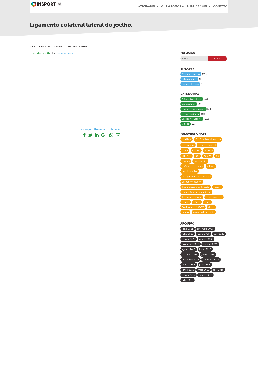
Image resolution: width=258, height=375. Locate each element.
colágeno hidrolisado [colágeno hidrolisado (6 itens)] (203, 212)
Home (32, 46)
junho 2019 (205, 249)
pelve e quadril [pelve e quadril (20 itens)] (207, 145)
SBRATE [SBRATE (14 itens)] (186, 155)
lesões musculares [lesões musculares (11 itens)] (192, 166)
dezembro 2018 (190, 259)
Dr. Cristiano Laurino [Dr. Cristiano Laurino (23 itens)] (208, 139)
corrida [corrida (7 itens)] (185, 202)
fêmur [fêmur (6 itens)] (211, 207)
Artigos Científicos (191, 99)
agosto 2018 (188, 264)
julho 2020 (187, 234)
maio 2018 (203, 269)
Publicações (198, 6)
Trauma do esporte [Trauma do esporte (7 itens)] (192, 197)
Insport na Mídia (190, 114)
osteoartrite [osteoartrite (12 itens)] (200, 161)
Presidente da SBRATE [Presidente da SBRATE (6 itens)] (193, 207)
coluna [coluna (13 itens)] (207, 155)
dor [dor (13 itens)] (197, 155)
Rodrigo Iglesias (190, 84)
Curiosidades (188, 104)
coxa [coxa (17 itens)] (185, 150)
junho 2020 (203, 234)
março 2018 (188, 275)
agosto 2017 (205, 275)
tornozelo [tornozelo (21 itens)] (188, 145)
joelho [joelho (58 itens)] (186, 139)
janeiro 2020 (206, 239)
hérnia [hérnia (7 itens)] (197, 202)
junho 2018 (188, 269)
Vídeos (185, 123)
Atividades (148, 6)
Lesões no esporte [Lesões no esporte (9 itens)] (192, 181)
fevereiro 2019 (189, 254)
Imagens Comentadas (193, 109)
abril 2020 (219, 234)
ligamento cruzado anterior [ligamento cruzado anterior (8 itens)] (196, 192)
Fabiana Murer (189, 79)
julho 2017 (187, 280)
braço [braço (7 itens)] (207, 202)
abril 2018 (218, 269)
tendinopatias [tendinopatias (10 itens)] (189, 171)
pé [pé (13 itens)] (217, 155)
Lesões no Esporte (192, 118)
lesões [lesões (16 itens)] (196, 150)
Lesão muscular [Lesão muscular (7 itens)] (214, 197)
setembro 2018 (211, 259)
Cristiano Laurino (65, 53)
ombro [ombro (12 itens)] (186, 161)
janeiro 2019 (207, 254)
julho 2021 (187, 228)
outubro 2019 (210, 244)
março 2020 (188, 239)
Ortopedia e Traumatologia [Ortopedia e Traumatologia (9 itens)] (196, 176)
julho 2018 (204, 264)
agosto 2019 (188, 249)
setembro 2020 (205, 228)
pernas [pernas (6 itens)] (185, 212)
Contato (220, 6)
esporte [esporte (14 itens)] (208, 150)
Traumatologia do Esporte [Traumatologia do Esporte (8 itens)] (195, 187)
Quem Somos (172, 6)
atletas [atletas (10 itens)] (210, 166)
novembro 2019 (190, 244)
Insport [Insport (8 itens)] (217, 187)
